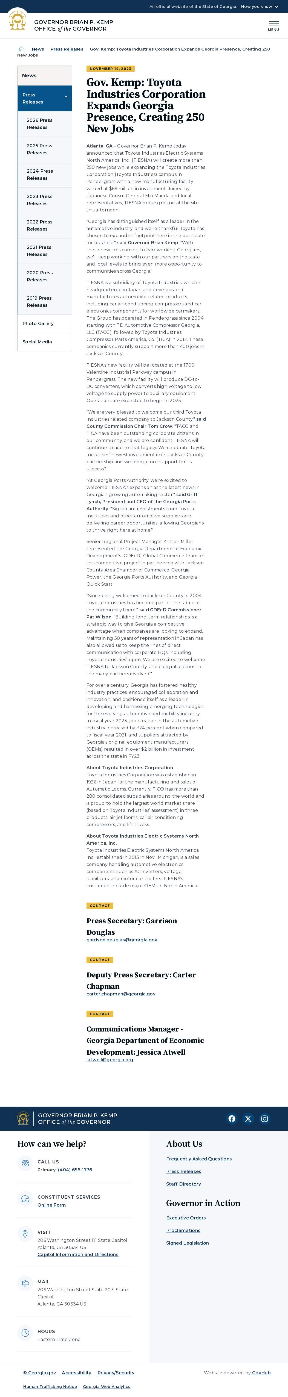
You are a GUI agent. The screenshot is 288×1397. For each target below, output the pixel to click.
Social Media (37, 341)
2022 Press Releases (40, 225)
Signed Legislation (187, 1243)
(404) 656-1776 (75, 1169)
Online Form (52, 1205)
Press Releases (67, 49)
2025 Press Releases (39, 149)
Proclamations (183, 1230)
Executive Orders (186, 1218)
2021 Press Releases (39, 251)
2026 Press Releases (40, 124)
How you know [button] (256, 6)
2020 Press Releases (40, 276)
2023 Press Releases (40, 200)
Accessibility (76, 1372)
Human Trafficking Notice (50, 1386)
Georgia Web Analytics (107, 1386)
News (38, 49)
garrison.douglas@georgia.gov (122, 939)
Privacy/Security (116, 1372)
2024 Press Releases (40, 175)
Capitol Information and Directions (78, 1254)
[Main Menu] (274, 25)
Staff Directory (183, 1184)
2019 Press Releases (39, 302)
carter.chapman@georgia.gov (121, 994)
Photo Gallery (38, 323)
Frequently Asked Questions (199, 1159)
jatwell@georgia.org (110, 1059)
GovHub (261, 1372)
